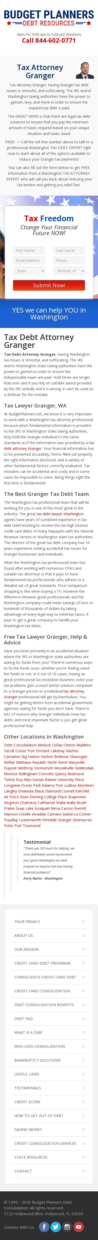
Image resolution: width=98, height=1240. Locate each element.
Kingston (11, 802)
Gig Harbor (30, 756)
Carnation (12, 756)
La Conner (82, 814)
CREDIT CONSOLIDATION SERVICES (45, 1143)
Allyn (27, 779)
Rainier (50, 779)
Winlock (44, 745)
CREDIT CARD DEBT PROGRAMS (42, 963)
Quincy (60, 773)
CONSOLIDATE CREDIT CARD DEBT (45, 977)
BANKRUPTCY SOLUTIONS (37, 1060)
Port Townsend (27, 825)
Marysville (76, 762)
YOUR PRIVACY (27, 921)
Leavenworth (30, 819)
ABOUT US (23, 935)
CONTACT (23, 1171)
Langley (10, 791)
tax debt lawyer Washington (60, 513)
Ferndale (49, 819)
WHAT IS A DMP (28, 1032)
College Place (55, 796)
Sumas (38, 779)
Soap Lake (24, 808)
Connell (68, 791)
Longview (12, 785)
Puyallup (11, 819)
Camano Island (60, 814)
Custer (20, 750)
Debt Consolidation (20, 745)
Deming (36, 796)
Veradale (39, 814)
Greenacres (82, 819)
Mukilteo (83, 745)
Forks (8, 825)
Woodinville (64, 768)
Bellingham (28, 773)
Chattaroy (28, 802)
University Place (70, 779)
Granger (65, 819)
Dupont (10, 768)
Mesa (55, 808)
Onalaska (26, 791)
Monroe (11, 773)
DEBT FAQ (23, 1018)
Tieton (9, 779)
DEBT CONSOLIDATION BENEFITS (44, 1004)
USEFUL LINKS (26, 1074)
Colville (25, 814)
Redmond (75, 773)
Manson (11, 814)
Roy (19, 779)
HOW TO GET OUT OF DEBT (39, 1115)
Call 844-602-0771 (49, 40)
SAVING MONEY (28, 1129)
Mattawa (23, 762)
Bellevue (61, 756)
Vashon (47, 756)
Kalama (48, 785)
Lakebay (57, 750)
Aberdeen (85, 785)
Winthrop (25, 768)
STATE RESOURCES (31, 1157)
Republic (39, 762)
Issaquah (42, 808)
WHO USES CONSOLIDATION (39, 1046)
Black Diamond (48, 791)
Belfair (9, 762)
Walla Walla (66, 802)
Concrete (46, 773)
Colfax (57, 745)
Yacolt (9, 750)
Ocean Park (31, 785)
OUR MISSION (26, 949)
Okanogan (78, 756)
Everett (80, 808)
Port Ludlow (66, 785)
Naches (72, 750)
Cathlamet (46, 802)
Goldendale (84, 768)
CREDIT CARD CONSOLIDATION (42, 990)
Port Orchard (38, 750)
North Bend (57, 762)
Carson (67, 808)
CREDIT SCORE (27, 1101)
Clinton (69, 745)
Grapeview (77, 796)
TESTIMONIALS (27, 1087)
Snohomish (43, 768)
